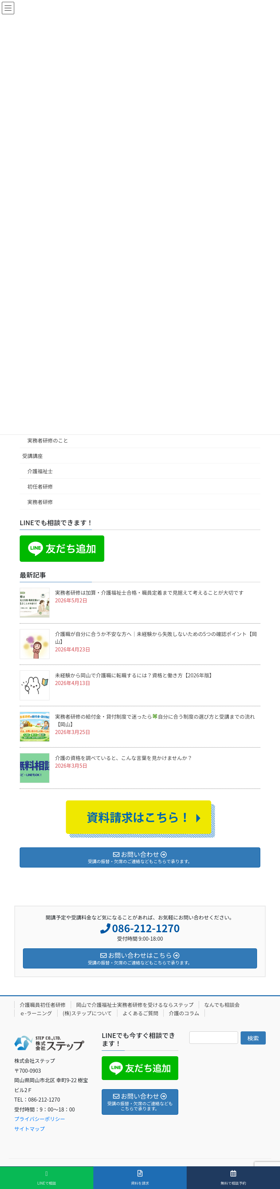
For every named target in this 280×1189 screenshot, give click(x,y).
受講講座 (32, 455)
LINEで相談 (46, 1178)
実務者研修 (40, 501)
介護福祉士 (40, 471)
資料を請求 (140, 1177)
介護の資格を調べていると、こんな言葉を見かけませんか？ (123, 757)
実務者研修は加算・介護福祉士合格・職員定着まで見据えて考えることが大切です (149, 592)
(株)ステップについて (87, 1013)
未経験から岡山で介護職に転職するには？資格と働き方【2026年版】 (134, 675)
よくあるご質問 (140, 1013)
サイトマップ (29, 1128)
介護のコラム (184, 1013)
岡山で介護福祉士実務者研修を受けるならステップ (135, 1004)
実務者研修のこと (47, 440)
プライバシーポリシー (39, 1118)
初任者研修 (40, 486)
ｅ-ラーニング (36, 1013)
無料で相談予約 (233, 1177)
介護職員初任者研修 (43, 1004)
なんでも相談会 (222, 1004)
